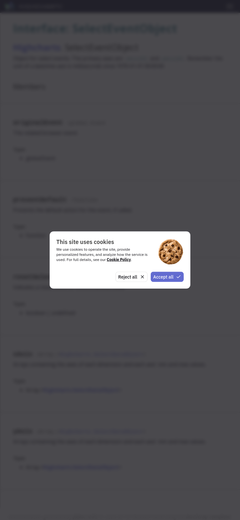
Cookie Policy (119, 259)
